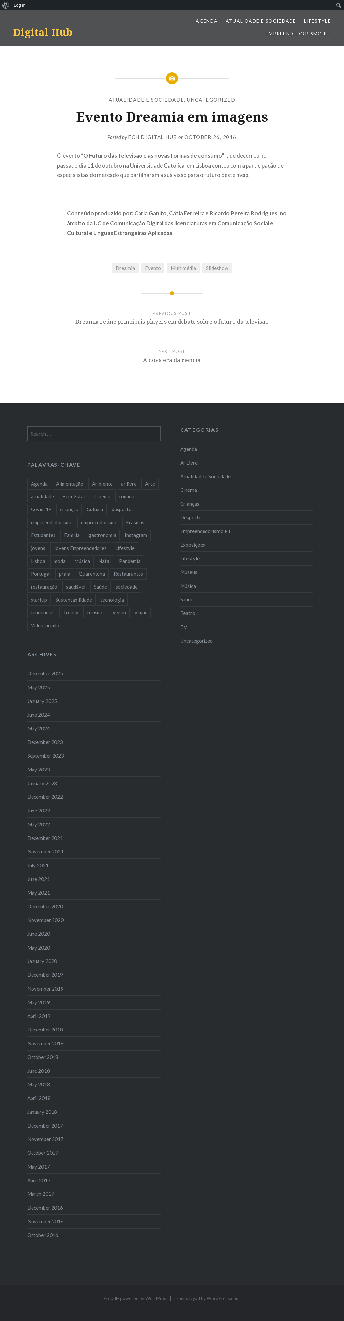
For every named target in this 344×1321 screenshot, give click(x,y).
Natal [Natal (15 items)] (104, 561)
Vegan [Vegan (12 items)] (119, 612)
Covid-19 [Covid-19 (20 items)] (41, 509)
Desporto (191, 517)
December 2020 (45, 906)
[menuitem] (5, 5)
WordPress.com (223, 1298)
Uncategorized (211, 100)
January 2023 (42, 783)
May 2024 (38, 728)
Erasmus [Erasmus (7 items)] (135, 522)
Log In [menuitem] (20, 5)
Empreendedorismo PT (298, 33)
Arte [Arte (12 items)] (150, 484)
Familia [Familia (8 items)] (72, 535)
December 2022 (45, 797)
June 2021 (38, 879)
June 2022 (38, 810)
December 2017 (45, 1126)
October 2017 (42, 1153)
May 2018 (38, 1084)
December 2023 (45, 742)
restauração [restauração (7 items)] (44, 587)
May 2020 (38, 948)
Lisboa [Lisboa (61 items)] (38, 561)
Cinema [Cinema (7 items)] (102, 496)
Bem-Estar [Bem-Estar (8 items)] (74, 496)
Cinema (188, 490)
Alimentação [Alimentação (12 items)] (69, 484)
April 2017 (39, 1180)
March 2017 (40, 1194)
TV (183, 627)
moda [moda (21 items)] (60, 561)
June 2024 (38, 715)
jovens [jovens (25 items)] (38, 548)
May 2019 (38, 1002)
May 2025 (38, 687)
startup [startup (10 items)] (39, 600)
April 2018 (39, 1098)
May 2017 (38, 1167)
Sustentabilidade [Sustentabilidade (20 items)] (73, 600)
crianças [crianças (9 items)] (69, 509)
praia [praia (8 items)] (64, 574)
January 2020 (42, 961)
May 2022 (38, 824)
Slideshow (217, 268)
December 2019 (45, 975)
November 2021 (45, 851)
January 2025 (42, 701)
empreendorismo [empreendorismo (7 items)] (99, 522)
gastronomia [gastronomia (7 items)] (102, 535)
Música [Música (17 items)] (82, 561)
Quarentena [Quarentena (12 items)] (92, 574)
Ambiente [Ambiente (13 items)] (102, 484)
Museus (188, 572)
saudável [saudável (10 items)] (75, 587)
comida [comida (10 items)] (126, 496)
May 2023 (38, 769)
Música (188, 586)
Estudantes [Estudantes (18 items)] (43, 535)
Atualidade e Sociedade (261, 21)
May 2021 (38, 893)
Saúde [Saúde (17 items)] (100, 587)
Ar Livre (189, 463)
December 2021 (45, 838)
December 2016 (45, 1208)
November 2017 (45, 1139)
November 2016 (45, 1221)
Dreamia (125, 268)
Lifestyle (317, 21)
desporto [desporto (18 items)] (122, 509)
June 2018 (38, 1071)
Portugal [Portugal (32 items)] (41, 574)
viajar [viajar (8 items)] (141, 612)
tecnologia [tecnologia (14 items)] (112, 600)
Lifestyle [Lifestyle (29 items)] (125, 548)
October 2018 (42, 1057)
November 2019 (45, 988)
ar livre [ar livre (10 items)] (129, 484)
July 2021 (38, 865)
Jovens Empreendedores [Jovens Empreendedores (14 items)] (80, 548)
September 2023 (45, 756)
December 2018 (45, 1029)
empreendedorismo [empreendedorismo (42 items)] (52, 522)
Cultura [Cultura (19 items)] (95, 509)
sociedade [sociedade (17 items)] (127, 587)
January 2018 (42, 1112)
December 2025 (45, 673)
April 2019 (39, 1016)
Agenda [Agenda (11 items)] (39, 484)
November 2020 (45, 920)
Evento (153, 268)
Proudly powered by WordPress (136, 1298)
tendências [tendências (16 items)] (42, 612)
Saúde (186, 599)
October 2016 (42, 1235)
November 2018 (45, 1043)
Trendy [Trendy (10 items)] (70, 612)
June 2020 (38, 934)
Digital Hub (42, 32)
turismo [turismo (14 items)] (95, 612)
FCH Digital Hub (152, 137)
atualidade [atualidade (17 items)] (42, 496)
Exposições (192, 545)
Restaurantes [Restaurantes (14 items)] (128, 574)
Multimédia (183, 268)
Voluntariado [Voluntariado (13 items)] (45, 625)
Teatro (187, 613)
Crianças (189, 504)
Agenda (207, 21)
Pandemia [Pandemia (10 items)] (129, 561)
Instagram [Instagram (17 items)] (136, 535)
